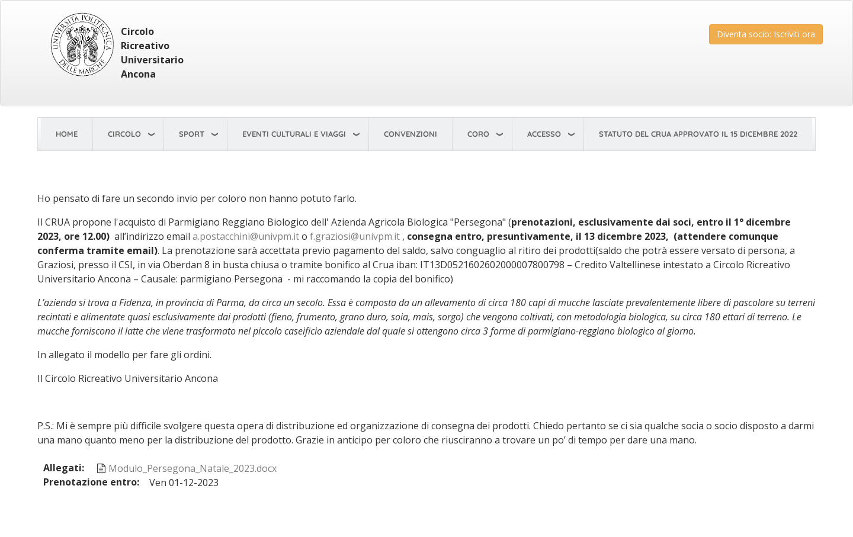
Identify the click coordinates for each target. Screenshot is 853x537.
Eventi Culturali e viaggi (294, 134)
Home (67, 134)
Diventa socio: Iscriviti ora (766, 34)
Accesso (544, 134)
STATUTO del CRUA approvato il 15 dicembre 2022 (698, 134)
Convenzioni (410, 134)
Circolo (124, 134)
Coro (478, 134)
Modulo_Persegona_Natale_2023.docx (192, 468)
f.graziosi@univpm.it (355, 236)
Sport (191, 134)
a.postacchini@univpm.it (246, 236)
